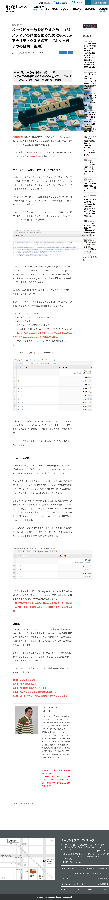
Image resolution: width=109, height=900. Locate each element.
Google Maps (99, 850)
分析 (70, 53)
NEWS (77, 10)
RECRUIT (102, 10)
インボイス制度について (100, 874)
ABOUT (39, 10)
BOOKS (90, 10)
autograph (90, 889)
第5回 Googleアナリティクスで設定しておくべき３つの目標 (40, 695)
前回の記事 (18, 136)
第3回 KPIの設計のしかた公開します (29, 687)
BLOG (64, 10)
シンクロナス (104, 889)
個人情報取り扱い (103, 868)
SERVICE (52, 10)
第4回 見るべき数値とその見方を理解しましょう (35, 691)
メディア (63, 53)
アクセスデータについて (82, 874)
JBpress (77, 889)
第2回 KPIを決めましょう (25, 683)
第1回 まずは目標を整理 (24, 680)
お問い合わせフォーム (73, 862)
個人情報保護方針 (88, 868)
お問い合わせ (100, 2)
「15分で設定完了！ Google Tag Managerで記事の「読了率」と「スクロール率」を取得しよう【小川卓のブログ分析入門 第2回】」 (42, 606)
